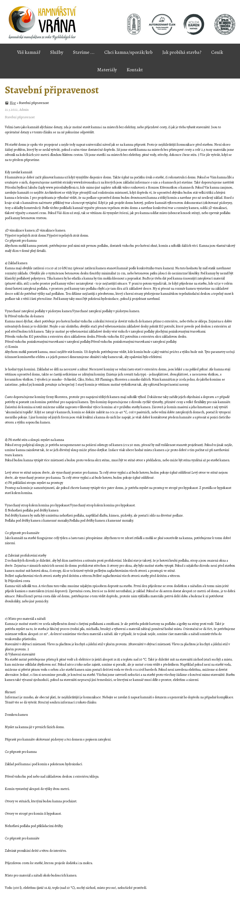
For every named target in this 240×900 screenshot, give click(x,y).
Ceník (217, 52)
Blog (13, 103)
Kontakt (135, 70)
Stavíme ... (84, 52)
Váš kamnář (28, 52)
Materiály (107, 70)
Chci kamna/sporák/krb (128, 52)
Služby (56, 52)
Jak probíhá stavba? (181, 52)
